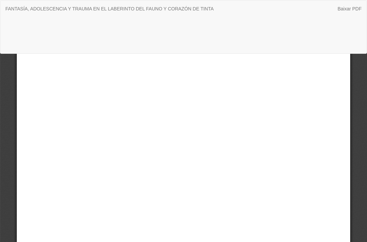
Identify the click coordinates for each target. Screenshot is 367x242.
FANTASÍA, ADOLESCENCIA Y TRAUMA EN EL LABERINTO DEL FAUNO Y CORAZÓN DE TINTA (109, 8)
